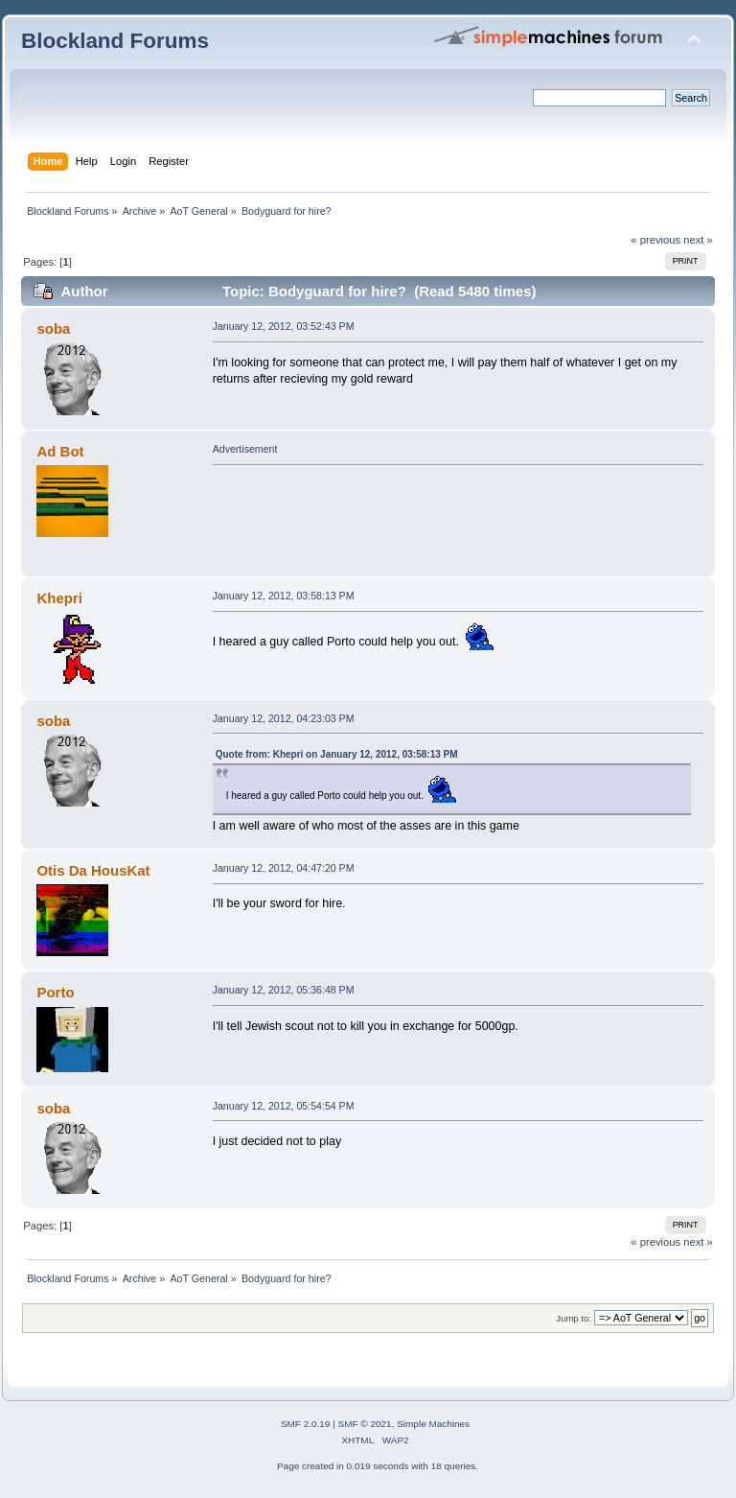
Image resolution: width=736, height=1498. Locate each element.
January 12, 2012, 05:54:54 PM (284, 1106)
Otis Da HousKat (93, 870)
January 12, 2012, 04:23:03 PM (284, 718)
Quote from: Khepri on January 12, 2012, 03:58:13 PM (337, 754)
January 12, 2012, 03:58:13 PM (284, 595)
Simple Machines (433, 1423)
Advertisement (245, 449)
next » (698, 240)
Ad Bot (59, 451)
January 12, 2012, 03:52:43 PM (284, 326)
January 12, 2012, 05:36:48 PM (284, 989)
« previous (655, 240)
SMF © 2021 (365, 1423)
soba (53, 328)
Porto (55, 992)
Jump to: (573, 1318)
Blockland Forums (115, 41)
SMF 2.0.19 (306, 1423)
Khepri (58, 598)
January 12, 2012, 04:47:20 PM (284, 868)
